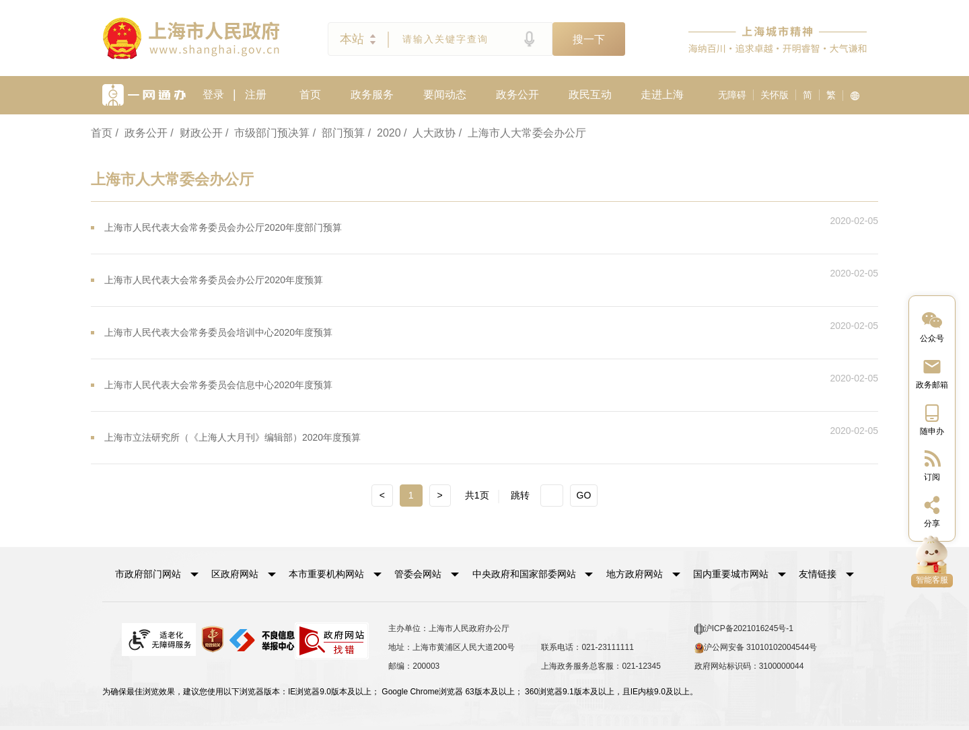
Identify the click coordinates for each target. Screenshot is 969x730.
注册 (255, 94)
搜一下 (589, 39)
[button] (157, 574)
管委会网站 (417, 574)
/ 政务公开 (141, 133)
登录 (213, 94)
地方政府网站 (634, 574)
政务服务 (372, 94)
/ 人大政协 (430, 133)
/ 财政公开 (196, 133)
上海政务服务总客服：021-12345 (600, 666)
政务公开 (517, 94)
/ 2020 (384, 133)
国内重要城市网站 (730, 574)
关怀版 (774, 94)
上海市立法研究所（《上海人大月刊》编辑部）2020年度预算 (232, 437)
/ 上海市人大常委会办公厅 (522, 133)
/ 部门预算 (339, 133)
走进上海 (662, 94)
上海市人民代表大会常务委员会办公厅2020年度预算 (213, 280)
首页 (310, 94)
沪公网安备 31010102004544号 (756, 648)
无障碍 (732, 94)
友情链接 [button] (826, 574)
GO (584, 495)
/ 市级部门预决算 (267, 133)
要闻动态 (444, 94)
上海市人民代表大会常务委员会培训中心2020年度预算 (218, 332)
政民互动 (590, 94)
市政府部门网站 (148, 574)
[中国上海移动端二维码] (932, 419)
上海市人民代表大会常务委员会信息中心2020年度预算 (218, 384)
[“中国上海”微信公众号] (932, 326)
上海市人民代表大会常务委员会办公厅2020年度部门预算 (223, 227)
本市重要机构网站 (326, 574)
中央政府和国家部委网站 (524, 574)
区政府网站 (234, 574)
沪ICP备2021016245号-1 (743, 629)
